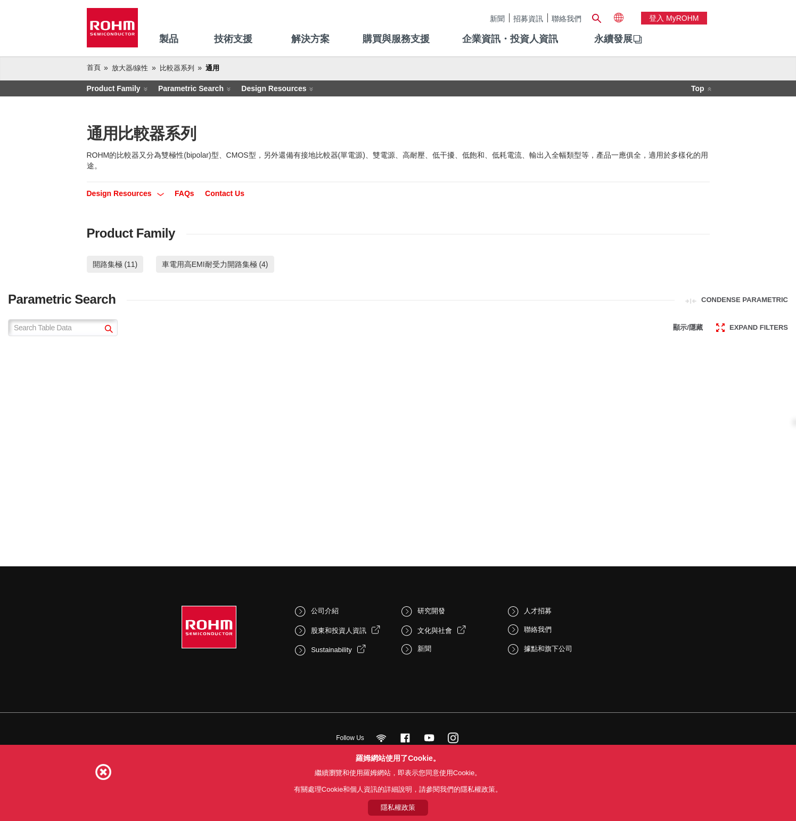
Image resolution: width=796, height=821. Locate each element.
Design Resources (273, 88)
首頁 (94, 67)
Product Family (114, 88)
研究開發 (431, 611)
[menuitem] (613, 39)
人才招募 (538, 611)
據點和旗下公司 (548, 649)
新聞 (497, 18)
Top (697, 88)
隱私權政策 (398, 807)
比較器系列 (177, 68)
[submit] (107, 330)
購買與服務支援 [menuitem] (396, 39)
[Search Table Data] (63, 327)
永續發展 (613, 39)
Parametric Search (191, 88)
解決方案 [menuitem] (310, 39)
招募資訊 (528, 18)
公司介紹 (325, 611)
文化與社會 (434, 631)
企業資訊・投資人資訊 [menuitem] (510, 39)
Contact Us (224, 193)
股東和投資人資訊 (338, 631)
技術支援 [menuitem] (233, 39)
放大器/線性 (130, 68)
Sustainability (331, 650)
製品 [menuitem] (168, 39)
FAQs (184, 193)
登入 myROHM (674, 18)
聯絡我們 (566, 18)
